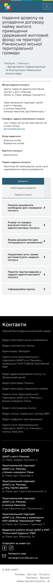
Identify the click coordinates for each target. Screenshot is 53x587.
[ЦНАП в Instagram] (11, 549)
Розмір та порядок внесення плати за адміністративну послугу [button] (23, 225)
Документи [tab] (23, 181)
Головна (20, 574)
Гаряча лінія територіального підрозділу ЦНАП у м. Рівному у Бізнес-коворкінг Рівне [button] (22, 397)
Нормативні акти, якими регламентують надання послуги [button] (23, 257)
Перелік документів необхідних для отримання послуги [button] (25, 208)
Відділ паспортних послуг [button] (18, 345)
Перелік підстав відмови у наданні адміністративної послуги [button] (24, 274)
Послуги (44, 574)
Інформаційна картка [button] (21, 289)
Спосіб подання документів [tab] (23, 188)
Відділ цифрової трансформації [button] (22, 419)
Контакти (32, 577)
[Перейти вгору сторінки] (48, 581)
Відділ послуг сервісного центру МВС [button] (26, 413)
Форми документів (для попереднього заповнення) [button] (25, 241)
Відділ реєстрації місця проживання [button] (25, 340)
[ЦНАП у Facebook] (4, 549)
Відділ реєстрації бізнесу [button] (18, 383)
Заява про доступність (31, 581)
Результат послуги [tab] (23, 195)
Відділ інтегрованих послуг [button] (19, 408)
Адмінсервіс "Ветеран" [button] (16, 351)
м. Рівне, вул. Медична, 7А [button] (25, 533)
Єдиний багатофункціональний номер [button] (26, 331)
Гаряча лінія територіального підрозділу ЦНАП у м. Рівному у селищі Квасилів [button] (22, 428)
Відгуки (44, 577)
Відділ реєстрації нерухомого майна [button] (25, 388)
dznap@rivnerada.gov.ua (23, 557)
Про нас (32, 574)
